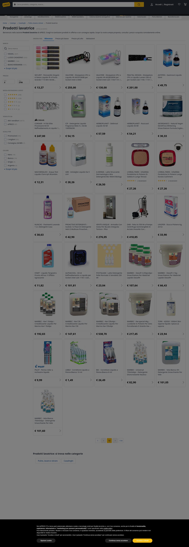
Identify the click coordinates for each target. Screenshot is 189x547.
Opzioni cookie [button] (46, 540)
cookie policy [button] (107, 528)
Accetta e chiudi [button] (142, 540)
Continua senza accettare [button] (118, 540)
